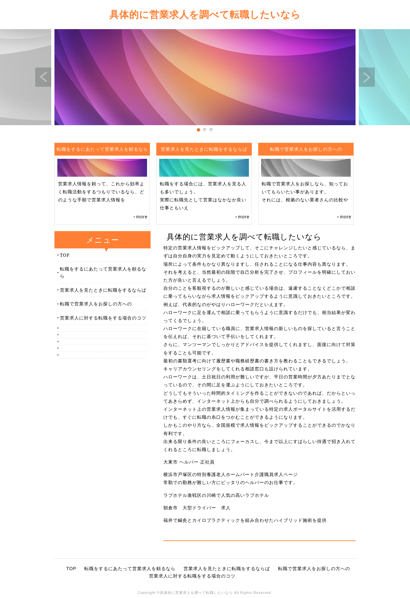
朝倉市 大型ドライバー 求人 (197, 507)
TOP (65, 255)
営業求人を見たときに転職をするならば (103, 290)
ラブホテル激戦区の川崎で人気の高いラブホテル (216, 495)
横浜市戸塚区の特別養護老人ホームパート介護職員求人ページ (230, 474)
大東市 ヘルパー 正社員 (189, 462)
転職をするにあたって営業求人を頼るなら (103, 272)
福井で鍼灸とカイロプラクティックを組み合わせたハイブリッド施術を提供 (245, 520)
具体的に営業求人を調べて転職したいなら (205, 14)
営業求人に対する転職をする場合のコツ (103, 318)
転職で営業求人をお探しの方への (96, 304)
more (142, 216)
